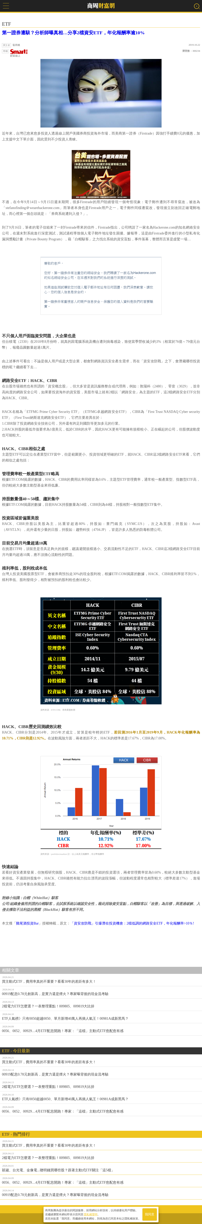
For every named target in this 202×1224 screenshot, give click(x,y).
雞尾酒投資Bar (27, 923)
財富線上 (19, 53)
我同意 (149, 1214)
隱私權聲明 (90, 1214)
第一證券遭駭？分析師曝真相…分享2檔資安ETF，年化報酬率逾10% (73, 32)
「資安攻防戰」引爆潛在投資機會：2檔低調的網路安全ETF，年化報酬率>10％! (132, 923)
